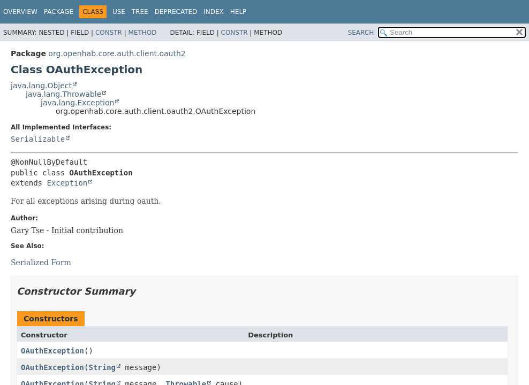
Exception (67, 183)
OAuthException (52, 350)
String (102, 367)
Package (58, 12)
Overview (20, 12)
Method (143, 32)
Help (238, 12)
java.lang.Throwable (63, 94)
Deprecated (176, 12)
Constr (108, 32)
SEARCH (361, 32)
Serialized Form (41, 262)
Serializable (38, 139)
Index (213, 12)
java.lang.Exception (77, 102)
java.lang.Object (41, 85)
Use (118, 12)
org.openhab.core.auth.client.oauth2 (116, 53)
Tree (140, 12)
